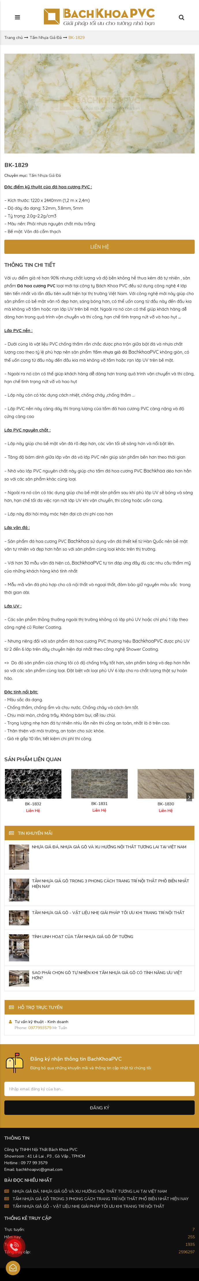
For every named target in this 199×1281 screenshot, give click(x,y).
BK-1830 (166, 804)
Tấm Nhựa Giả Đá (46, 37)
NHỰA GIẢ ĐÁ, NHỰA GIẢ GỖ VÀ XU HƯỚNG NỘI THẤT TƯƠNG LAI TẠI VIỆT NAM (90, 1191)
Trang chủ (13, 37)
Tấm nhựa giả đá (110, 352)
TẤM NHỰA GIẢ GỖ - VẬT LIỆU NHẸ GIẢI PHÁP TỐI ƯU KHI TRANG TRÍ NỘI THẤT (88, 1206)
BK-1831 (99, 804)
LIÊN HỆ (99, 247)
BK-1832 (33, 804)
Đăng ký (99, 1108)
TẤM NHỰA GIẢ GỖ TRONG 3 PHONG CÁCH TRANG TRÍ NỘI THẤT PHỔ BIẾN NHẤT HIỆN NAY (101, 1199)
